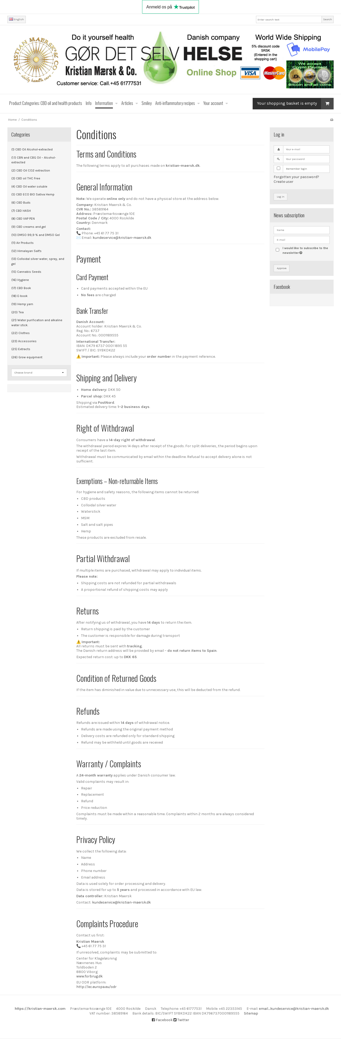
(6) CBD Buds (21, 202)
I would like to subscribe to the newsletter (306, 250)
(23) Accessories (24, 341)
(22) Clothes (20, 333)
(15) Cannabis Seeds (26, 272)
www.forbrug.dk (89, 976)
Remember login (296, 168)
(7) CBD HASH (21, 211)
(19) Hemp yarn (22, 304)
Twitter (181, 1020)
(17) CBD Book (21, 288)
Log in (280, 196)
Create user (283, 181)
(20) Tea (17, 312)
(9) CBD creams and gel (28, 227)
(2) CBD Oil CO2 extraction (30, 170)
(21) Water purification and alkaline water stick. (36, 322)
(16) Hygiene (20, 280)
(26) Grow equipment (26, 357)
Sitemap (251, 1013)
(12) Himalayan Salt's (26, 251)
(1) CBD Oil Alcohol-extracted (32, 149)
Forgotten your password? (296, 177)
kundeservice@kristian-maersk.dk (122, 237)
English (16, 19)
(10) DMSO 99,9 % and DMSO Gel (35, 235)
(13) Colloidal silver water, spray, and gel (37, 261)
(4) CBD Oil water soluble (29, 186)
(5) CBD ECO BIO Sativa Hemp (32, 194)
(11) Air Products (22, 243)
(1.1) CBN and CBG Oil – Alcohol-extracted (33, 160)
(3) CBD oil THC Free (25, 178)
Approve (282, 268)
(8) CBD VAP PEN (23, 218)
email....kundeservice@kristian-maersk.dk (294, 1008)
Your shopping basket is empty (295, 103)
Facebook (162, 1020)
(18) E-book (19, 296)
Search (327, 19)
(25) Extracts (20, 349)
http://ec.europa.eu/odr (96, 987)
